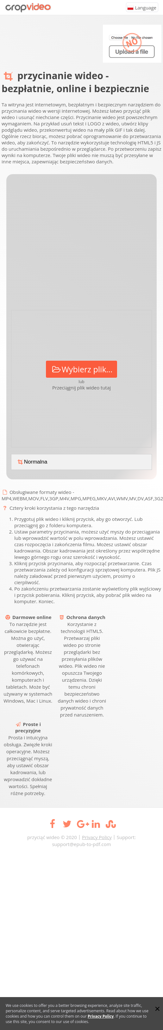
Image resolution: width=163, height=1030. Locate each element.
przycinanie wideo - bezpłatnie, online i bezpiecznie (75, 82)
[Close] (157, 1008)
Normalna (31, 462)
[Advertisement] (61, 244)
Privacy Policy (97, 837)
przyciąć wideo (43, 837)
